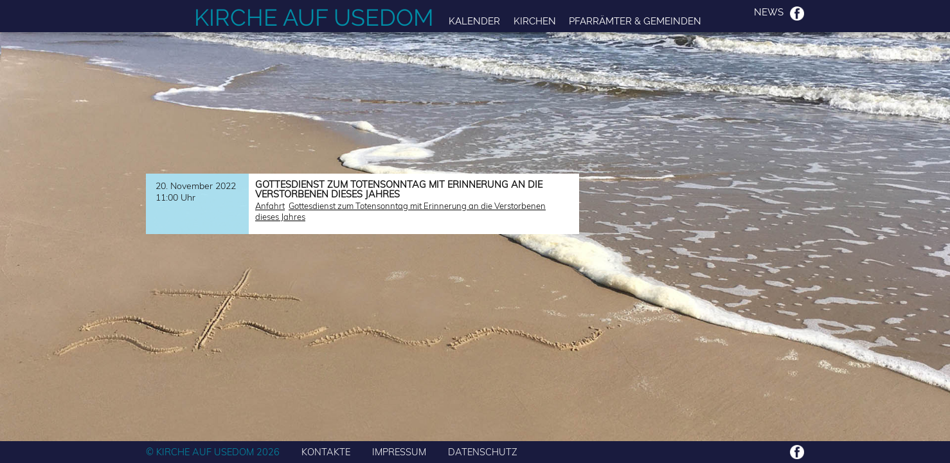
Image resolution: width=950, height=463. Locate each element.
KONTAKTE (325, 452)
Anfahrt (270, 206)
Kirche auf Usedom (314, 17)
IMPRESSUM (399, 452)
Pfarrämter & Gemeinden (635, 20)
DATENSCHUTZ (482, 452)
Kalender (474, 20)
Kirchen (535, 20)
